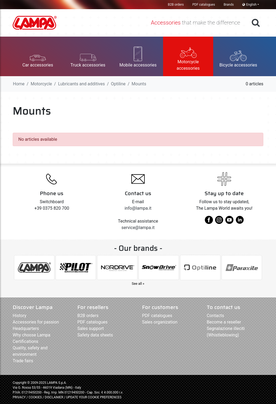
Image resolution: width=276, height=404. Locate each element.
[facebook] (209, 221)
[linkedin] (240, 221)
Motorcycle (41, 83)
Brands (229, 4)
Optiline (118, 83)
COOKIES (35, 397)
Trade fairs (23, 360)
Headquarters (26, 328)
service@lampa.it (138, 227)
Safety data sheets (95, 335)
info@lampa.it (138, 208)
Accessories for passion (36, 322)
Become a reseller (224, 322)
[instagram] (219, 221)
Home (19, 83)
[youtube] (229, 221)
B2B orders (176, 4)
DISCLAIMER (54, 397)
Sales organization (159, 322)
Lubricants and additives (81, 83)
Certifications (25, 341)
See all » (138, 284)
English (249, 4)
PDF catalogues (203, 4)
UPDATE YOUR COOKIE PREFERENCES (93, 397)
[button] (38, 56)
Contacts (215, 315)
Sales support (90, 328)
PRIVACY (19, 397)
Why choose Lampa (31, 335)
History (19, 315)
